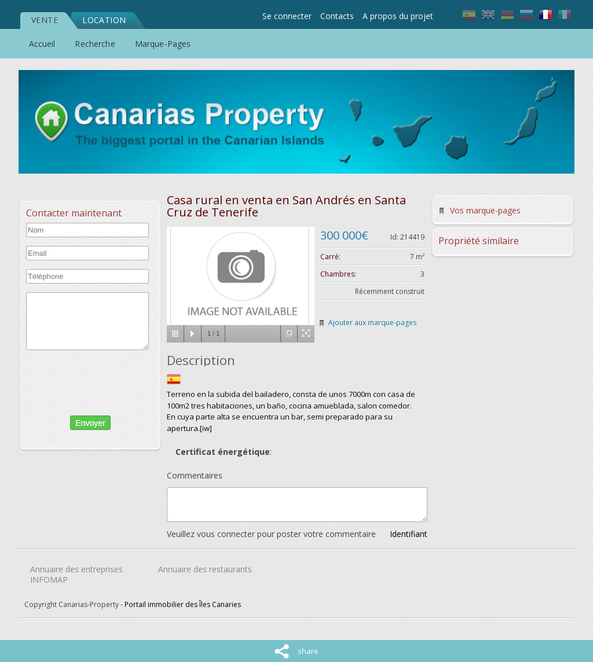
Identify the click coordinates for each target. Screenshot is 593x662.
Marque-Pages (163, 43)
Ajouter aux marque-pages (372, 323)
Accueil (42, 43)
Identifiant (408, 533)
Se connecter (287, 15)
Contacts (337, 15)
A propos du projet (398, 15)
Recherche (95, 43)
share (308, 651)
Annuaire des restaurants (205, 569)
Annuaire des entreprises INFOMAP (76, 574)
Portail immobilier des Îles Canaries (183, 604)
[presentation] (87, 380)
